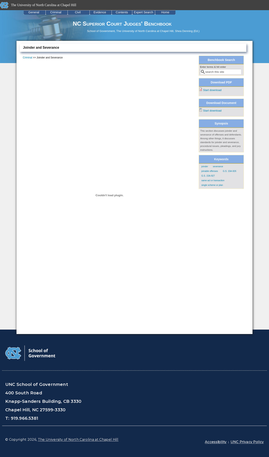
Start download (212, 90)
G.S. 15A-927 (208, 176)
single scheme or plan (212, 185)
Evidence (100, 12)
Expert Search (143, 12)
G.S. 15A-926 (229, 171)
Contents (122, 12)
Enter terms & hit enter (213, 67)
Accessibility (215, 442)
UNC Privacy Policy (247, 442)
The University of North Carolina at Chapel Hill (78, 440)
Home (165, 12)
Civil (78, 12)
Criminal (55, 12)
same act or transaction (212, 180)
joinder (204, 166)
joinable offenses (209, 171)
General (33, 12)
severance (218, 166)
